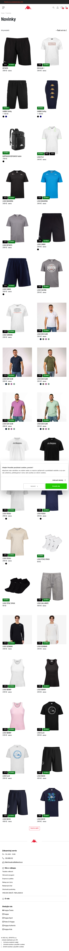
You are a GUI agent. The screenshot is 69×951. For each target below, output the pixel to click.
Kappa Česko (7, 910)
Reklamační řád (7, 886)
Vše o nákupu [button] (9, 868)
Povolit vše (56, 486)
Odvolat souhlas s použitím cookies (14, 944)
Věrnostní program (8, 875)
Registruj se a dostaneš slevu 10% (13, 2)
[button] (58, 7)
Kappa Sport (7, 918)
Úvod (2, 13)
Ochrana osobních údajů (10, 942)
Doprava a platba (7, 879)
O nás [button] (6, 899)
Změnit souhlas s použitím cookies (13, 947)
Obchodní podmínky (8, 889)
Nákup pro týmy (7, 882)
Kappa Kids (7, 929)
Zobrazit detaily (57, 480)
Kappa (5, 914)
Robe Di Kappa (8, 922)
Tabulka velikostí (7, 871)
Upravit (34, 486)
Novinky (8, 13)
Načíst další (34, 828)
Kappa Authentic (9, 926)
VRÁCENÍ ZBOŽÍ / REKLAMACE (12, 893)
